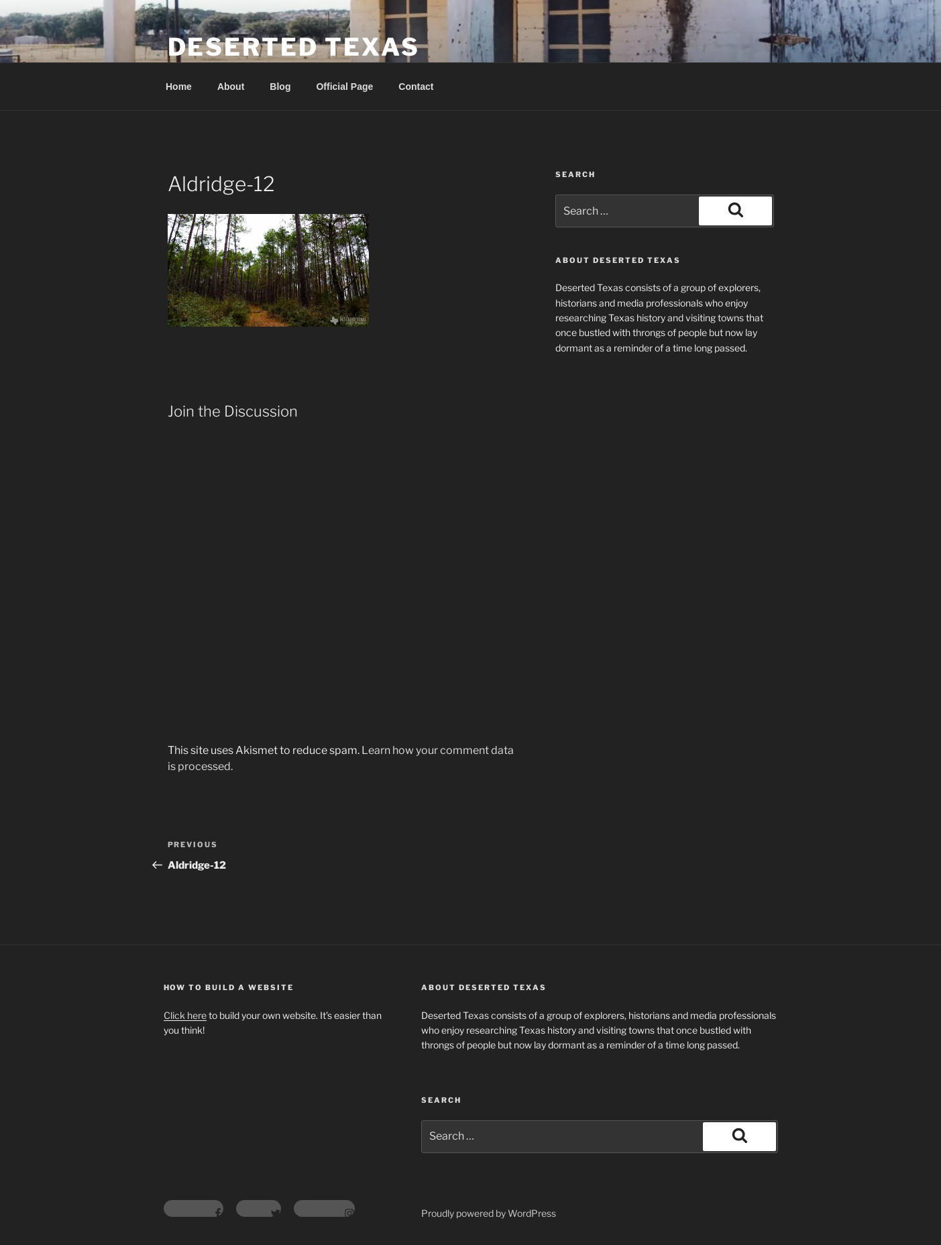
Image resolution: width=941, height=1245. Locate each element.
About (230, 86)
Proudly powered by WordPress (488, 1213)
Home (179, 86)
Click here (185, 1015)
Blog (280, 86)
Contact (415, 86)
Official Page (344, 86)
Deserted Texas (294, 47)
